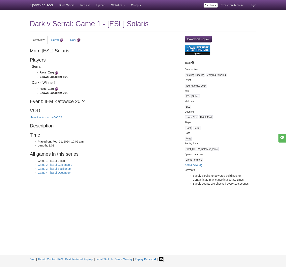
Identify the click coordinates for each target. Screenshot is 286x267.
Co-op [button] (136, 5)
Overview (38, 39)
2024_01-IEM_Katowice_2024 (202, 149)
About (41, 259)
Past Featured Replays (79, 259)
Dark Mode (210, 5)
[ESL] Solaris (192, 96)
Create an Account (232, 5)
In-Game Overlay (121, 259)
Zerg (188, 138)
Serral (57, 40)
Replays (85, 5)
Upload (100, 5)
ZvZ (188, 106)
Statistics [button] (118, 5)
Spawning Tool (41, 5)
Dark (75, 40)
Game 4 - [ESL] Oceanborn (55, 172)
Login (252, 5)
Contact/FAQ (55, 259)
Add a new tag (194, 165)
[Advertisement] (143, 225)
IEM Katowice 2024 (196, 85)
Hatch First (191, 117)
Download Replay (198, 39)
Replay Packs (143, 259)
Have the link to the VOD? (46, 117)
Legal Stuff (102, 259)
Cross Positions (194, 159)
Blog (32, 259)
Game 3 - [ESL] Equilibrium (55, 168)
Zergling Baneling (195, 75)
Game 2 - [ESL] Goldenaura (55, 164)
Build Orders (66, 5)
